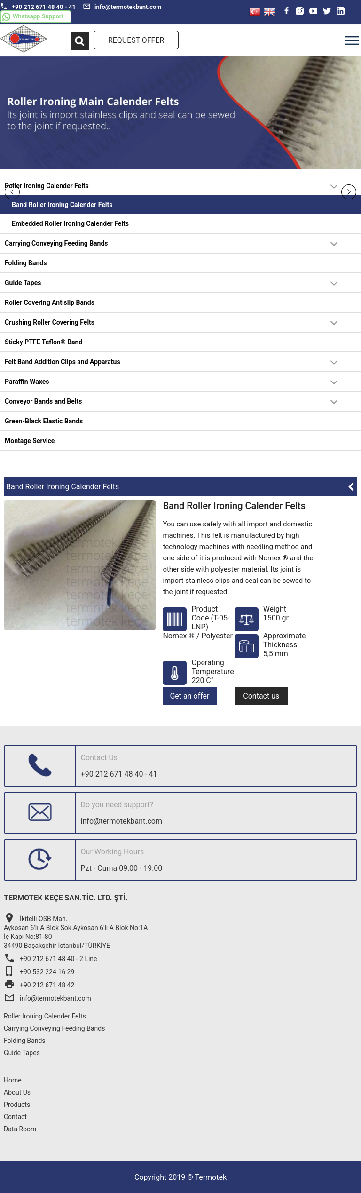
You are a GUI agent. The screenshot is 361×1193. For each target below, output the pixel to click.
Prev (12, 191)
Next (348, 191)
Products (17, 1104)
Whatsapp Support (32, 17)
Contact (15, 1117)
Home (13, 1080)
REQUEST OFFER (136, 40)
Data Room (20, 1129)
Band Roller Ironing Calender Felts (62, 204)
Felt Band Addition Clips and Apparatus (62, 362)
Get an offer (189, 696)
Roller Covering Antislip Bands (49, 302)
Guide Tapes (23, 282)
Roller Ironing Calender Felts (47, 186)
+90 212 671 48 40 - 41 (38, 6)
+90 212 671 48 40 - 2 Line (50, 958)
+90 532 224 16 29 (39, 972)
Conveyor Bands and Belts (43, 401)
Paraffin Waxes (27, 381)
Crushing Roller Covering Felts (49, 322)
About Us (17, 1092)
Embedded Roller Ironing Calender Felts (70, 223)
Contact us (261, 696)
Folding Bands (26, 263)
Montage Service (30, 441)
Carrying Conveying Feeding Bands (56, 243)
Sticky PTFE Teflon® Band (43, 342)
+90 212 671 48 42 (39, 985)
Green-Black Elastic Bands (44, 421)
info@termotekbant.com (122, 6)
